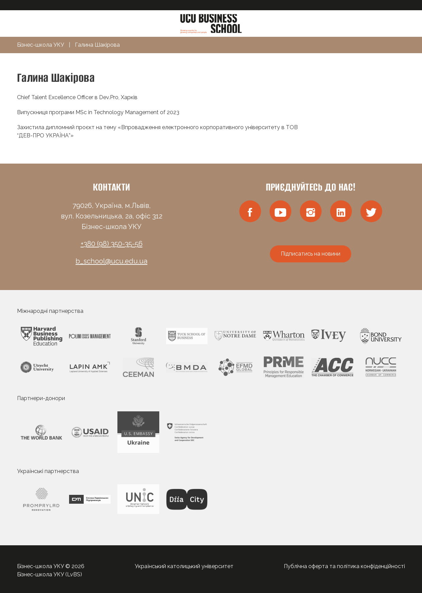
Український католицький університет (184, 566)
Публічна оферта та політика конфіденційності (344, 566)
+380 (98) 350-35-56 (112, 244)
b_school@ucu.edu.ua (111, 261)
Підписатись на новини (310, 253)
